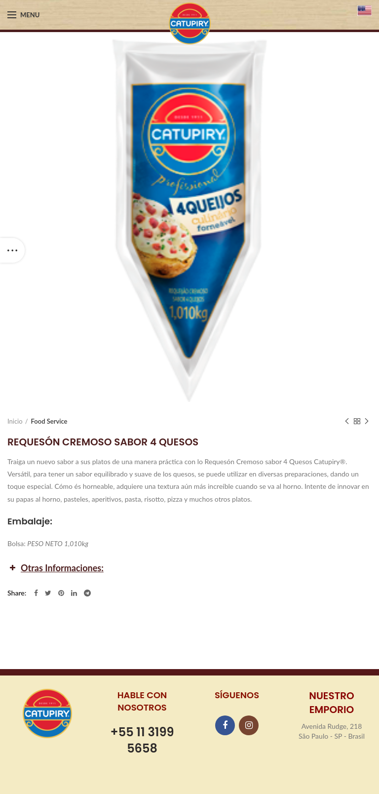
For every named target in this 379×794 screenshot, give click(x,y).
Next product (367, 421)
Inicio (15, 421)
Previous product (347, 421)
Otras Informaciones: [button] (55, 567)
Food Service (49, 421)
